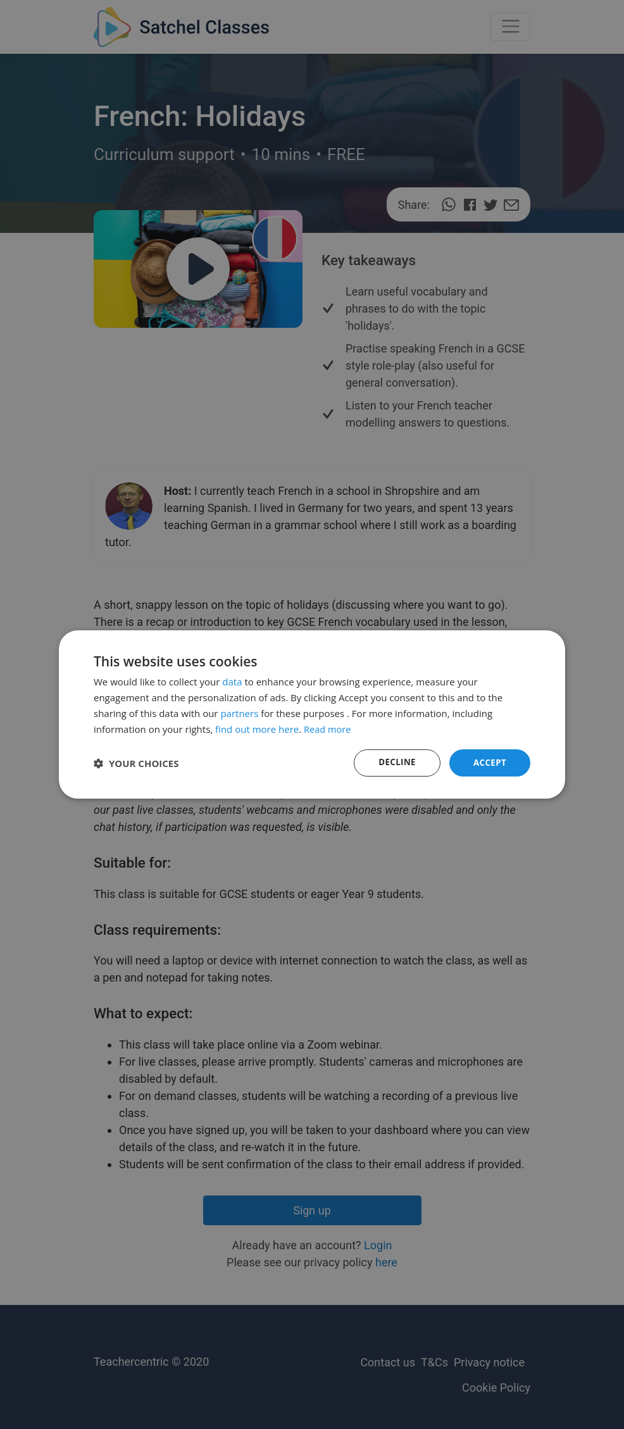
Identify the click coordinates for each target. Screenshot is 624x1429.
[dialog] (312, 714)
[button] (136, 763)
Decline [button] (395, 762)
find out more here (257, 728)
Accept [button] (488, 762)
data (232, 681)
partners (239, 712)
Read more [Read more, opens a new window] (328, 728)
